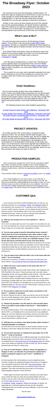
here (31, 136)
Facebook (22, 205)
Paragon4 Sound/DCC (31, 173)
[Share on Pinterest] (35, 406)
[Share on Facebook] (26, 406)
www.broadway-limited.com (26, 397)
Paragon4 (6, 57)
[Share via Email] (32, 406)
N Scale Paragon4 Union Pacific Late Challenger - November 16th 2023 (26, 111)
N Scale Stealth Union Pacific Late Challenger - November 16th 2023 (26, 114)
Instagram (38, 205)
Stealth (14, 57)
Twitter (29, 205)
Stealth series (8, 187)
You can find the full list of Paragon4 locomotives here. (30, 261)
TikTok (25, 383)
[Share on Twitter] (29, 406)
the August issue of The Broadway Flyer (29, 341)
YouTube (34, 383)
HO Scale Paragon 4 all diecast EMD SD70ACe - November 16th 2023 (26, 116)
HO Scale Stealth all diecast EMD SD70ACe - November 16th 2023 (26, 119)
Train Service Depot (34, 364)
